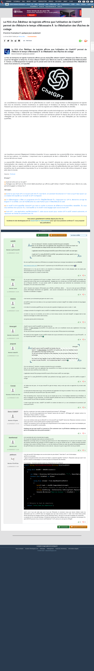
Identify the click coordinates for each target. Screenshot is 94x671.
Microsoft (41, 4)
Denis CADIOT (13, 460)
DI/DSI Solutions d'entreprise (17, 4)
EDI (59, 4)
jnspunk (13, 392)
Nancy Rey (22, 52)
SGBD (73, 4)
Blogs (29, 1)
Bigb (13, 328)
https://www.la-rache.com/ (30, 313)
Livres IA (59, 6)
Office (78, 4)
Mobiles (83, 4)
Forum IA (41, 6)
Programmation (66, 4)
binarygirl (13, 374)
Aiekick (13, 347)
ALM (36, 4)
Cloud (28, 4)
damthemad (13, 486)
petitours (13, 503)
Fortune (12, 190)
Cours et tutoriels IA (50, 6)
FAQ (23, 1)
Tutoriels (16, 1)
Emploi (51, 1)
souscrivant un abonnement (40, 237)
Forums (8, 1)
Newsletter (42, 1)
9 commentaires (32, 53)
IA (32, 4)
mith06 (13, 289)
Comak (13, 434)
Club (71, 1)
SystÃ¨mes (90, 4)
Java (47, 4)
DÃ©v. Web (53, 4)
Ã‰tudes (58, 1)
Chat (34, 1)
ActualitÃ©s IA (34, 6)
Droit (65, 1)
